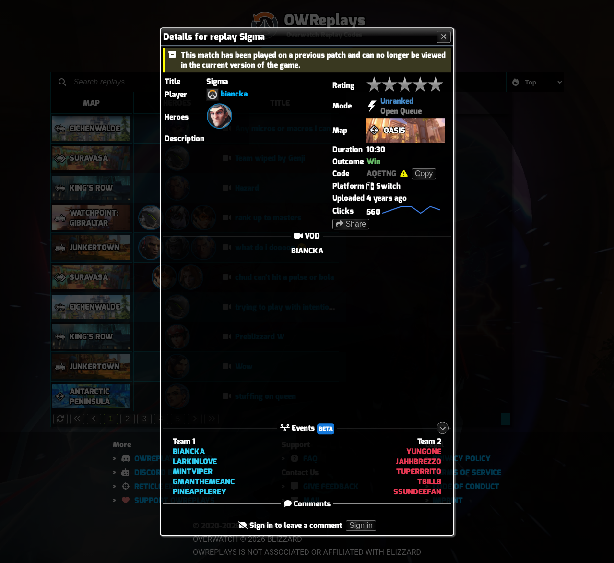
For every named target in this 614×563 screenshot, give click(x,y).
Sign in (361, 526)
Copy (424, 173)
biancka (234, 94)
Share (351, 224)
